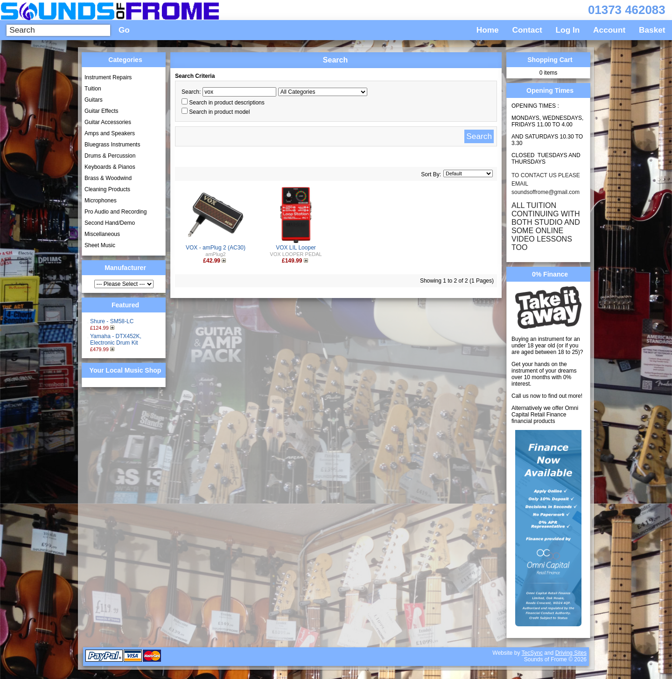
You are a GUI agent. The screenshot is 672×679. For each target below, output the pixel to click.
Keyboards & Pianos (109, 167)
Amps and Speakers (109, 133)
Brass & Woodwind (108, 178)
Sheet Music (99, 245)
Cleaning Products (107, 189)
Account (609, 30)
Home (487, 30)
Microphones (100, 200)
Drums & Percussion (109, 155)
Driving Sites (571, 653)
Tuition (92, 88)
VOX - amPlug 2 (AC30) (215, 247)
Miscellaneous (102, 234)
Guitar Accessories (107, 122)
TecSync (532, 653)
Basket (652, 30)
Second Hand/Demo (109, 223)
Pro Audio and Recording (115, 211)
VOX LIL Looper (296, 247)
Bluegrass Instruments (112, 144)
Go (124, 30)
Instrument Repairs (108, 77)
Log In (568, 30)
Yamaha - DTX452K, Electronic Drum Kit (115, 339)
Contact (527, 30)
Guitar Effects (101, 111)
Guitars (93, 100)
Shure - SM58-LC (111, 321)
